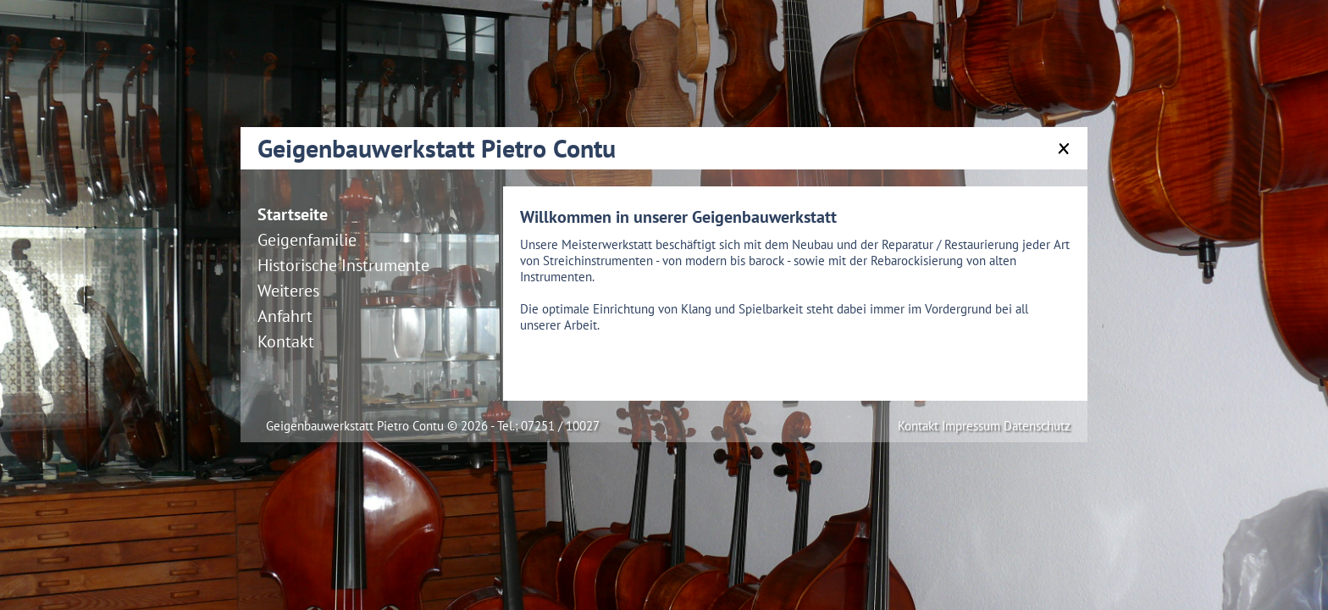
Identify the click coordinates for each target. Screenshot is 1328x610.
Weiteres (288, 291)
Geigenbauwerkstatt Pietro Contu (436, 147)
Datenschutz (1037, 426)
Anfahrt (285, 316)
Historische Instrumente (343, 265)
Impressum (973, 426)
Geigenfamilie (307, 240)
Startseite (292, 214)
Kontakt (285, 341)
